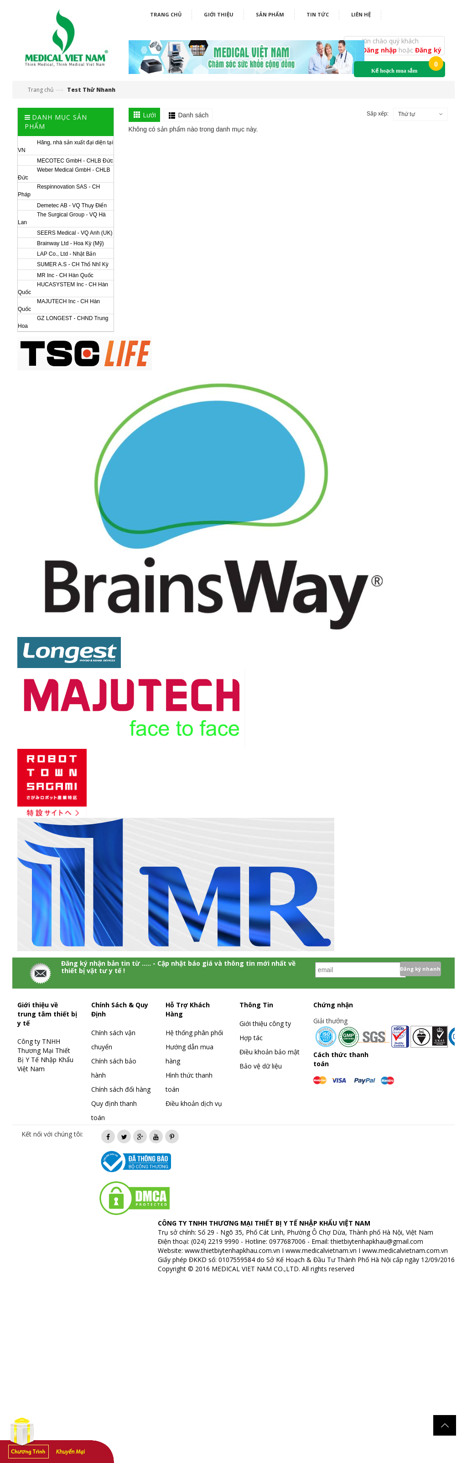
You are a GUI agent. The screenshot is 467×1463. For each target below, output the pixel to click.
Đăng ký (428, 50)
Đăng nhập (380, 50)
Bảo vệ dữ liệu (260, 1066)
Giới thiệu (219, 14)
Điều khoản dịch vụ (194, 1103)
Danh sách (193, 115)
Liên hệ (361, 14)
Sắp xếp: (378, 114)
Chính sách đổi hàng (120, 1089)
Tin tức (317, 14)
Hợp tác (251, 1037)
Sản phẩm (270, 14)
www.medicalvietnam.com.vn (405, 1250)
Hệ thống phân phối (194, 1032)
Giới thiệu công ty (265, 1023)
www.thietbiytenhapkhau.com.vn (232, 1250)
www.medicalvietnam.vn (321, 1250)
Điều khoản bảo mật (269, 1051)
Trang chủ (166, 14)
